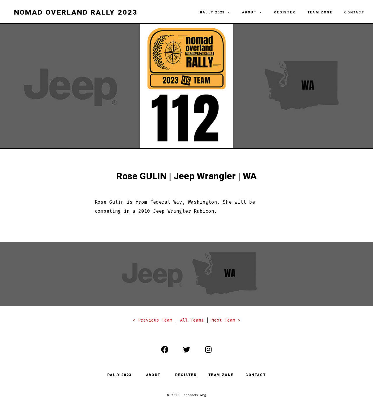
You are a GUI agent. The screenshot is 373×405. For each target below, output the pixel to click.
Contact (354, 12)
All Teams (192, 320)
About (252, 12)
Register (284, 12)
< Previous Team (152, 320)
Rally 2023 (215, 12)
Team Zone (320, 12)
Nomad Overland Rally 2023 (76, 12)
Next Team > (226, 320)
